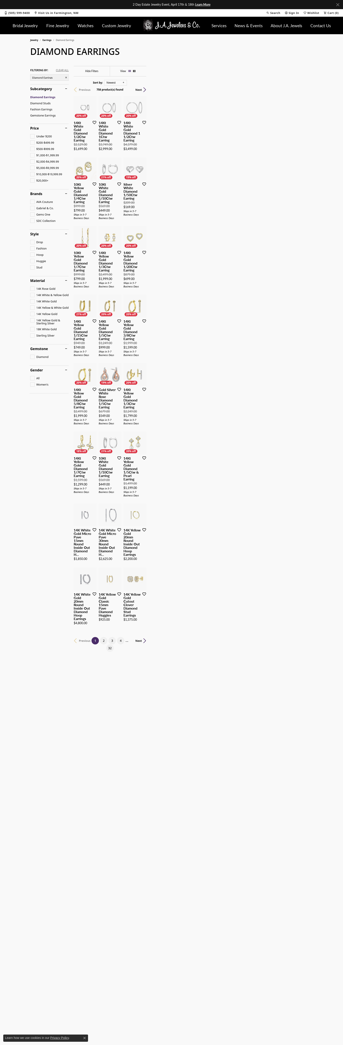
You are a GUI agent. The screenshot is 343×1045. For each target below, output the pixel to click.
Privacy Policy (59, 1038)
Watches (85, 25)
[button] (273, 13)
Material (37, 280)
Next (305, 90)
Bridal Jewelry (25, 25)
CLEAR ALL (62, 70)
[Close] (337, 4)
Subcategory (41, 89)
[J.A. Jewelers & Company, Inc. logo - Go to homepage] (171, 25)
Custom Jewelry (116, 25)
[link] (17, 13)
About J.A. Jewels (286, 25)
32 (211, 899)
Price (34, 128)
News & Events (249, 25)
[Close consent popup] (84, 1038)
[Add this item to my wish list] (148, 178)
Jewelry (34, 40)
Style (34, 234)
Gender (36, 370)
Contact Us (320, 25)
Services (218, 25)
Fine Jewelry (57, 25)
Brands (36, 194)
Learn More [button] (202, 4)
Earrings (47, 40)
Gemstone (39, 349)
